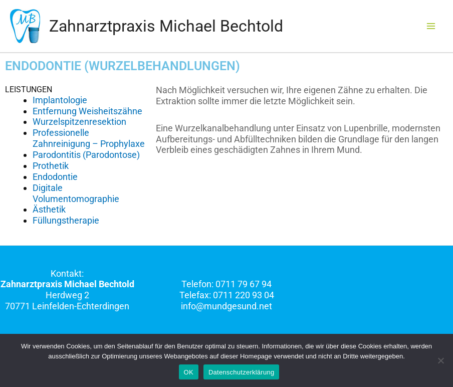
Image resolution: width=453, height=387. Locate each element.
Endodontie (55, 176)
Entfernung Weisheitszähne (87, 111)
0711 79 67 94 (243, 284)
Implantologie (60, 100)
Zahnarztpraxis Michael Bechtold (166, 26)
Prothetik (51, 165)
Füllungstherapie (66, 220)
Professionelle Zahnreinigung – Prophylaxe (89, 138)
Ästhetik (49, 209)
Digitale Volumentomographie (76, 193)
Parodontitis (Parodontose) (86, 154)
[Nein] (440, 360)
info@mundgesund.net (226, 306)
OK (188, 372)
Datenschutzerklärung (241, 372)
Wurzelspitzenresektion (79, 121)
